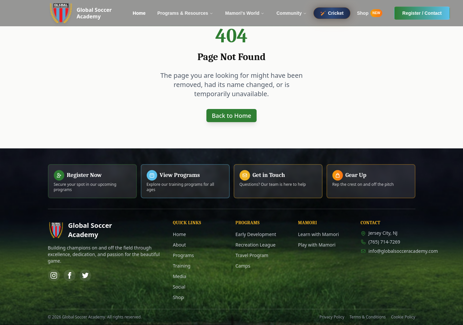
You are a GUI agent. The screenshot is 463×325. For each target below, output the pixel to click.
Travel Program (252, 255)
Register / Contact (422, 13)
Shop (178, 297)
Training (182, 266)
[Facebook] (69, 275)
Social (179, 287)
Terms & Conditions (367, 317)
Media (179, 276)
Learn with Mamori (318, 234)
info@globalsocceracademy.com (388, 251)
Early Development (256, 234)
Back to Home (231, 115)
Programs (183, 255)
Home (179, 234)
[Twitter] (85, 275)
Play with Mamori (316, 245)
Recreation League (256, 245)
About (179, 245)
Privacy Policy (332, 317)
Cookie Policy (403, 317)
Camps (243, 266)
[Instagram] (54, 275)
